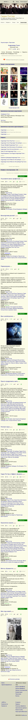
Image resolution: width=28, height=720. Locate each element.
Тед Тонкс (3, 120)
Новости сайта (19, 709)
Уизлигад (3, 308)
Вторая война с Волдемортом (8, 375)
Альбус (7, 238)
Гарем (15, 309)
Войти (2, 682)
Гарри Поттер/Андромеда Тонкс (8, 151)
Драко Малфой (4, 658)
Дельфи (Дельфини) (6, 454)
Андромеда (3, 130)
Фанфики (8, 22)
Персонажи (12, 42)
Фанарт (13, 22)
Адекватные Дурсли (11, 515)
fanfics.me (24, 715)
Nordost (6, 191)
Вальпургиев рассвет (8, 215)
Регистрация (23, 1)
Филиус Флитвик (10, 593)
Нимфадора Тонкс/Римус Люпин (18, 452)
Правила (18, 704)
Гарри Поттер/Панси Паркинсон (15, 293)
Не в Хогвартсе (14, 256)
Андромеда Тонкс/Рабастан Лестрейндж (11, 159)
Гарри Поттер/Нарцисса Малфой (14, 296)
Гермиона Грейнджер (12, 501)
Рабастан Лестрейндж (13, 408)
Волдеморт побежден (22, 209)
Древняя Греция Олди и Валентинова (14, 132)
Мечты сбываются (7, 568)
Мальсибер (22, 408)
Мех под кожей (6, 611)
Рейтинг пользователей (21, 690)
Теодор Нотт (8, 363)
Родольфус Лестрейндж (13, 451)
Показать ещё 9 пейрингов (14, 166)
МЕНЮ (6, 1)
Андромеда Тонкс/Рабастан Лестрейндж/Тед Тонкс (13, 161)
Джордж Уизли (20, 504)
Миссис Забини (15, 363)
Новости (2, 22)
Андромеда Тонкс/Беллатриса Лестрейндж (11, 147)
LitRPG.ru (3, 702)
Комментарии (19, 692)
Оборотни (14, 670)
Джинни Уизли (4, 364)
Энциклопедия (23, 22)
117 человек (21, 59)
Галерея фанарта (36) (14, 107)
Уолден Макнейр (13, 658)
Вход (17, 1)
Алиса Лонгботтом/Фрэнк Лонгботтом (16, 455)
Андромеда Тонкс (19, 200)
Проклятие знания (7, 523)
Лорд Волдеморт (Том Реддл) (14, 591)
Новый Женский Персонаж (7, 506)
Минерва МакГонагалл (20, 593)
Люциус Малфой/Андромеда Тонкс (9, 145)
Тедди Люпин (14, 454)
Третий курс (9, 670)
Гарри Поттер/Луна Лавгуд (19, 545)
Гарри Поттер (8, 192)
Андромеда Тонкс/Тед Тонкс (8, 140)
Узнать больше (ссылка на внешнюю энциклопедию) (11, 55)
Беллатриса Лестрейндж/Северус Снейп (17, 241)
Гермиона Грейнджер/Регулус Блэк (15, 360)
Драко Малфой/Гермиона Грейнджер (10, 547)
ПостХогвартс (9, 209)
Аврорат (8, 306)
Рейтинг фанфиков (20, 688)
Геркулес (8, 134)
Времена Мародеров (18, 308)
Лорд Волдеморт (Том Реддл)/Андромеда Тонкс (12, 153)
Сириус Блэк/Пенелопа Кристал (9, 242)
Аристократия (16, 419)
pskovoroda (7, 290)
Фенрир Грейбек (15, 661)
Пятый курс (19, 560)
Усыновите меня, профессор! (10, 179)
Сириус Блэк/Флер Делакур (14, 542)
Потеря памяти (21, 373)
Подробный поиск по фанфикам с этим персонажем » (16, 173)
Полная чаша (5, 427)
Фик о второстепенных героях (13, 420)
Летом (14, 209)
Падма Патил (22, 451)
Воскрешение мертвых (11, 373)
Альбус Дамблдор (5, 245)
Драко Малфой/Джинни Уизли (17, 244)
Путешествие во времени (7, 309)
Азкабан (8, 256)
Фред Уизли (13, 504)
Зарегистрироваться (6, 684)
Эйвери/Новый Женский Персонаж (15, 405)
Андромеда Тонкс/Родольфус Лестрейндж (11, 143)
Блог (18, 22)
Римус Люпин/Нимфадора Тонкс (9, 551)
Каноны (17, 696)
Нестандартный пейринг (16, 306)
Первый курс (19, 515)
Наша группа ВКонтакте (21, 711)
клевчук (11, 588)
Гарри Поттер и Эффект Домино (11, 474)
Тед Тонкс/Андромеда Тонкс (18, 550)
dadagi (5, 497)
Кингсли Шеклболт (9, 200)
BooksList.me (4, 704)
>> (10, 236)
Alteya (5, 399)
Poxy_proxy (12, 238)
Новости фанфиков (20, 686)
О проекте (18, 702)
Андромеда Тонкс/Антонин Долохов (10, 149)
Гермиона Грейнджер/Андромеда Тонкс (10, 157)
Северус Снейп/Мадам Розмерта (15, 194)
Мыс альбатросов (7, 316)
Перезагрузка (5, 266)
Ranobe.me (4, 706)
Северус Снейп (23, 363)
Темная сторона (11, 257)
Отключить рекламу (13, 679)
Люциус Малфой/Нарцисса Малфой (9, 407)
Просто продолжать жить (9, 381)
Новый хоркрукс (20, 375)
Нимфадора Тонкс (5, 114)
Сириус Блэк (17, 500)
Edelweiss (6, 357)
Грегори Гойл (8, 661)
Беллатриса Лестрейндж (7, 594)
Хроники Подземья (10, 130)
